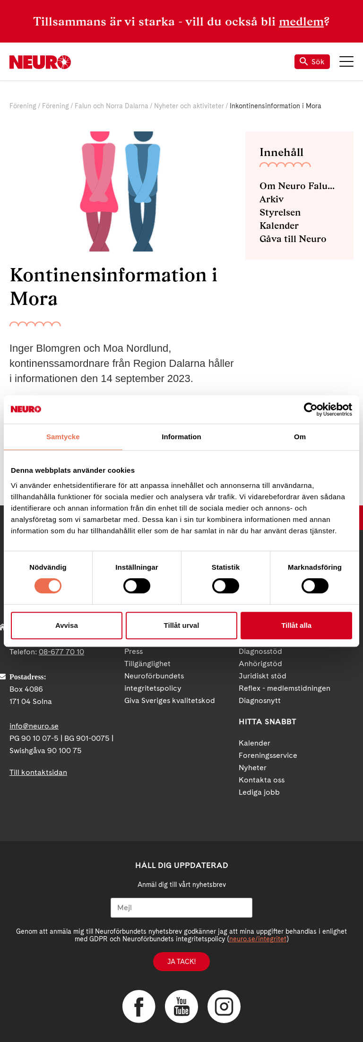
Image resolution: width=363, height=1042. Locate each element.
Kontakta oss (262, 779)
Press (133, 651)
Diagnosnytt (260, 700)
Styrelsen (280, 212)
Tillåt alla (296, 625)
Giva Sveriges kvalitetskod (169, 700)
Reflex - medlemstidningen (284, 688)
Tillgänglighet (147, 663)
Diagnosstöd (260, 651)
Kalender (279, 225)
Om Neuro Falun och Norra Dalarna (299, 185)
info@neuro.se (34, 725)
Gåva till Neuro (293, 238)
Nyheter (253, 767)
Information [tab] (181, 437)
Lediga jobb (259, 792)
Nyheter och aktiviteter (189, 106)
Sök (312, 61)
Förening (22, 106)
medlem (301, 21)
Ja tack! (181, 961)
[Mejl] (181, 908)
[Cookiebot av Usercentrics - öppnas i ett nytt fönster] (310, 409)
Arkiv (271, 199)
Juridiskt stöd (262, 675)
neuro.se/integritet (257, 939)
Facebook (139, 1006)
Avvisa (66, 625)
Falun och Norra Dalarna (111, 106)
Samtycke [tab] (63, 437)
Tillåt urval (181, 625)
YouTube (181, 1006)
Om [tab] (300, 437)
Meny (346, 61)
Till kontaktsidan (38, 772)
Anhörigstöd (260, 663)
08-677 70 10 (61, 651)
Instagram (224, 1006)
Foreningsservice (268, 755)
